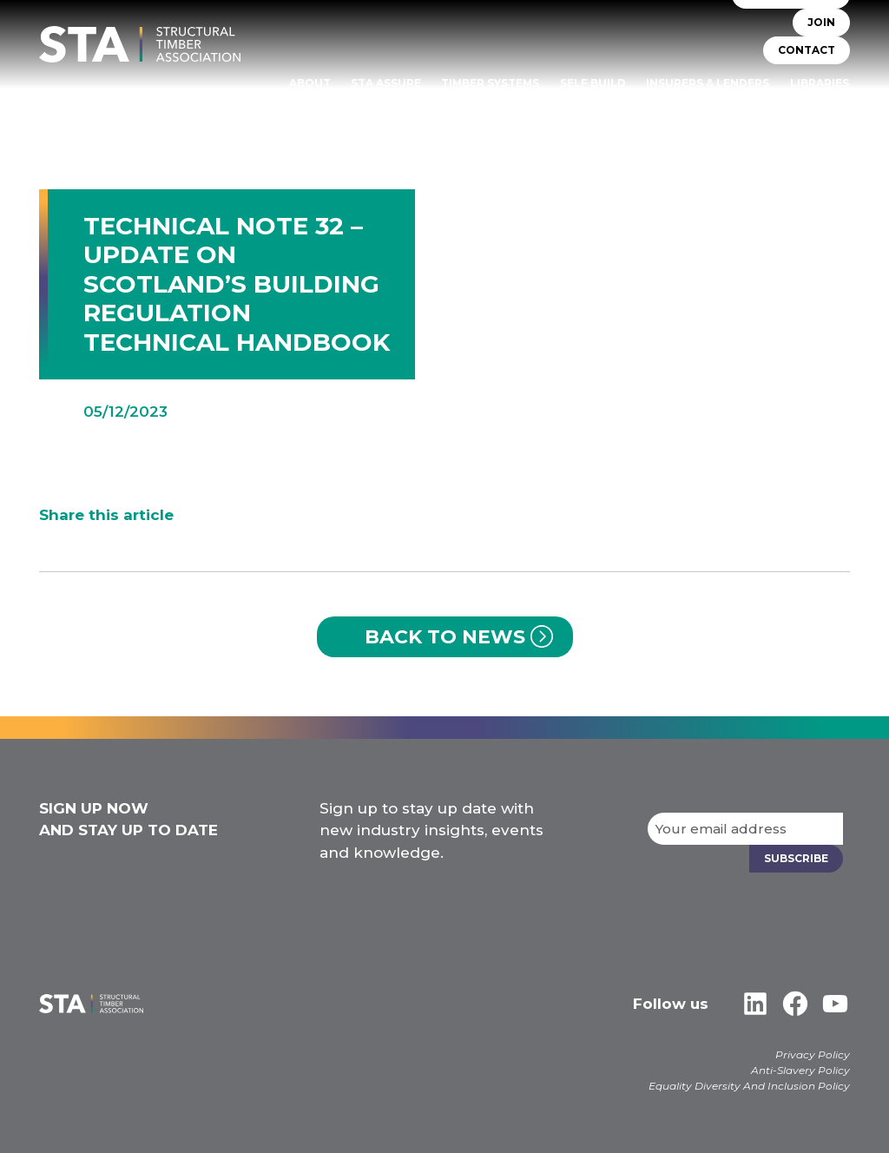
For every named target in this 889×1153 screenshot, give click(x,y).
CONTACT (806, 49)
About (310, 82)
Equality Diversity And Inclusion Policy (749, 1085)
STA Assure (386, 82)
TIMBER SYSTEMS (490, 82)
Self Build (593, 82)
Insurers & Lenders (707, 82)
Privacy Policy (812, 1054)
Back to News (445, 637)
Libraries (819, 82)
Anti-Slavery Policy (800, 1070)
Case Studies (808, 107)
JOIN (821, 22)
